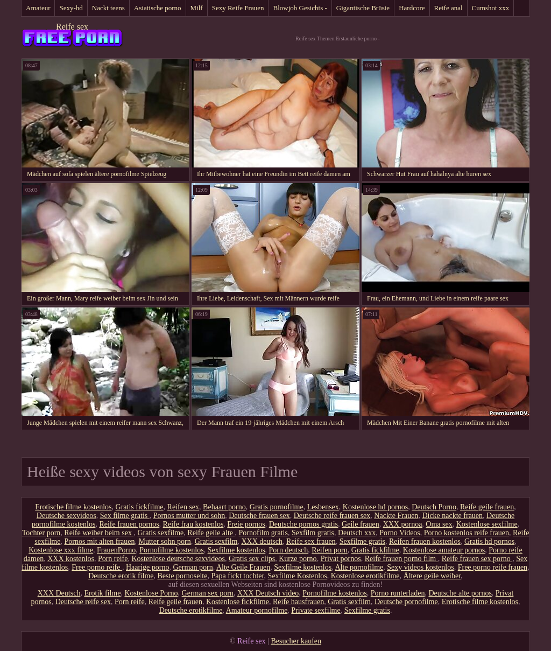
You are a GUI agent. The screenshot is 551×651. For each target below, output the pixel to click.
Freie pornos (246, 524)
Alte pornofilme (359, 567)
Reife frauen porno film (401, 559)
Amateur (38, 8)
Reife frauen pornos (129, 524)
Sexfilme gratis (362, 541)
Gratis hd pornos (489, 541)
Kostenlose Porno (151, 593)
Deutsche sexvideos (66, 516)
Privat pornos (341, 559)
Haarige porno (147, 567)
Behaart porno (224, 507)
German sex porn (208, 593)
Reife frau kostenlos (193, 524)
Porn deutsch (288, 550)
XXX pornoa (402, 524)
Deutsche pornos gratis (303, 524)
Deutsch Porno (434, 507)
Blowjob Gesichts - (300, 8)
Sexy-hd (70, 8)
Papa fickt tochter (237, 576)
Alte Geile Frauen (243, 567)
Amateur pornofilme (257, 610)
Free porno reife (97, 567)
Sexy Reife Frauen (238, 8)
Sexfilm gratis (313, 533)
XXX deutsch (261, 541)
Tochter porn (41, 533)
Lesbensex (323, 507)
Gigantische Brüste (363, 8)
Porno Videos (399, 533)
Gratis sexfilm (216, 541)
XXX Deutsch (59, 593)
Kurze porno (297, 559)
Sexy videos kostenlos (420, 567)
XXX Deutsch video (268, 593)
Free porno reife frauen (492, 567)
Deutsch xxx (357, 533)
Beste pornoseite (183, 576)
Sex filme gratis (125, 516)
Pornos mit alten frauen (99, 541)
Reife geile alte (211, 533)
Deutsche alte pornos (459, 593)
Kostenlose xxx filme (61, 550)
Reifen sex (183, 507)
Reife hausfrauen (298, 602)
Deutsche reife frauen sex (332, 516)
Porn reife (113, 559)
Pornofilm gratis (263, 533)
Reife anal (448, 8)
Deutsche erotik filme (120, 576)
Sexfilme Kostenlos (297, 576)
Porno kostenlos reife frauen (466, 533)
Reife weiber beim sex (98, 533)
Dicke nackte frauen (452, 516)
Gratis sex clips (252, 559)
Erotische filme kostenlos (73, 507)
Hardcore (412, 8)
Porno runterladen (398, 593)
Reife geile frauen (487, 507)
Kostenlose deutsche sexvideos (178, 559)
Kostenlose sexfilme (487, 524)
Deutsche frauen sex (259, 516)
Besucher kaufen (296, 641)
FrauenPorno (116, 550)
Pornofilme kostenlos (171, 550)
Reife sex (72, 26)
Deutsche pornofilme (406, 602)
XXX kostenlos (70, 559)
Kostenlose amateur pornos (444, 550)
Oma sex (439, 524)
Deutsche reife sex (83, 602)
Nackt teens (108, 8)
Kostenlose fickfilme (237, 602)
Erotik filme (102, 593)
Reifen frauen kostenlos (425, 541)
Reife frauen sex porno (477, 559)
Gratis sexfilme (160, 533)
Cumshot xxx (491, 8)
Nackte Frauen (396, 516)
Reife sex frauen (311, 541)
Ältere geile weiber (432, 576)
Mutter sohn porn (165, 541)
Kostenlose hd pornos (375, 507)
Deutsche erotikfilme (191, 610)
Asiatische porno (157, 8)
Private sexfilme (315, 610)
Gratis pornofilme (276, 507)
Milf (196, 8)
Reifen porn (329, 550)
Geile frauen (360, 524)
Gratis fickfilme (140, 507)
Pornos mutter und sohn (189, 516)
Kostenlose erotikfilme (365, 576)
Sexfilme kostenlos (236, 550)
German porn (193, 567)
